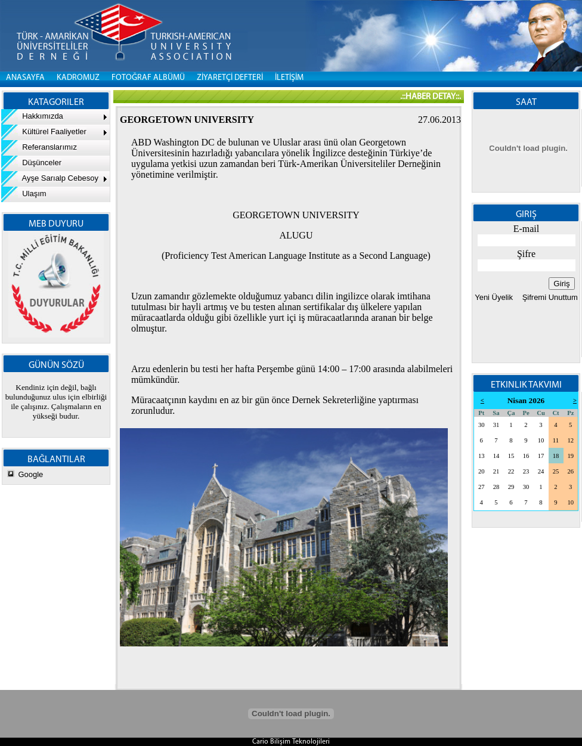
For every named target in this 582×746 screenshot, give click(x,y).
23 (526, 471)
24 (541, 471)
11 (556, 440)
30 (481, 425)
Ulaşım (24, 193)
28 (496, 487)
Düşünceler (31, 162)
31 (496, 425)
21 (496, 471)
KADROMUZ (78, 77)
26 (570, 471)
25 (556, 471)
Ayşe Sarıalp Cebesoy (49, 178)
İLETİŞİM (289, 77)
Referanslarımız (39, 147)
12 (570, 440)
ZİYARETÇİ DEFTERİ (230, 77)
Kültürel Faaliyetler (43, 131)
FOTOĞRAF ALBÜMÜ (148, 77)
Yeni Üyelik (494, 297)
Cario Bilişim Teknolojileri (291, 741)
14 (496, 456)
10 (541, 440)
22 (511, 471)
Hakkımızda (32, 116)
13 (481, 456)
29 (511, 487)
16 (526, 456)
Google (30, 474)
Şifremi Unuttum (549, 297)
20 (481, 471)
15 (511, 456)
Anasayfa (25, 77)
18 (556, 456)
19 (570, 456)
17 (541, 456)
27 (481, 487)
